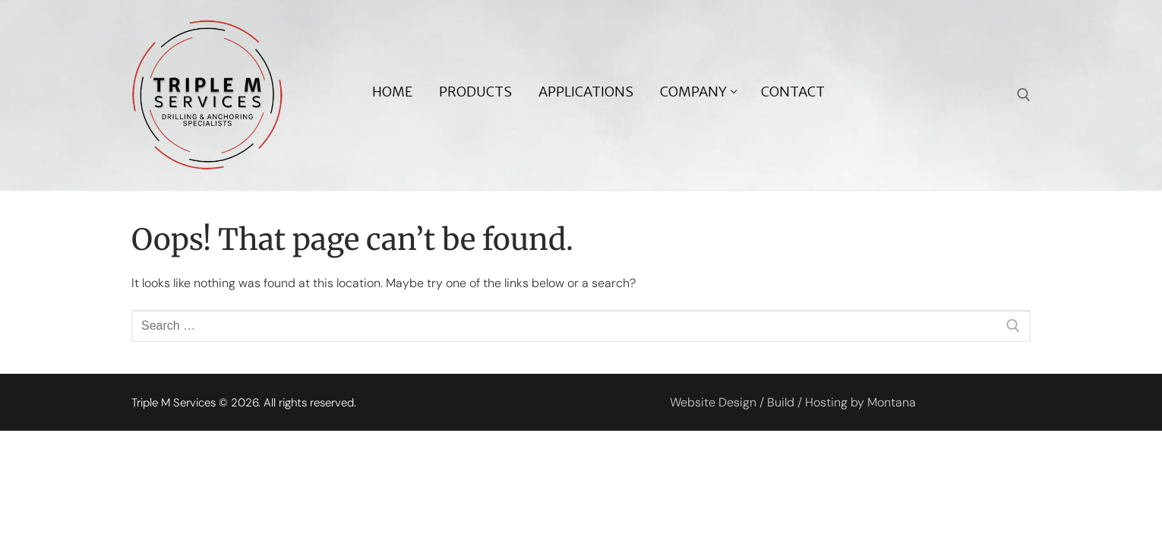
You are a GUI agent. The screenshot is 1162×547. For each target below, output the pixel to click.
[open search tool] (1024, 95)
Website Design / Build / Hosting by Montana (793, 402)
